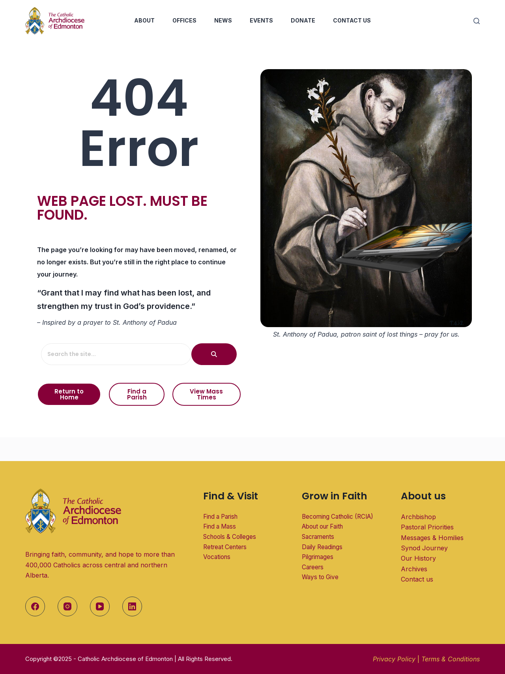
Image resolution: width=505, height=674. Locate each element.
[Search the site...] (114, 354)
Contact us (417, 579)
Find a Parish (220, 516)
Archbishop (418, 517)
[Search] (476, 21)
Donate (303, 20)
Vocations (216, 557)
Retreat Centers (225, 547)
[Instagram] (67, 606)
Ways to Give (320, 577)
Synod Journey (424, 548)
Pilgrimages (317, 557)
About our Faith (322, 526)
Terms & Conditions (450, 659)
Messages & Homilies (432, 538)
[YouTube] (100, 606)
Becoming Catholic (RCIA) (338, 516)
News (223, 20)
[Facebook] (35, 606)
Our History (418, 558)
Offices (184, 20)
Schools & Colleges (229, 536)
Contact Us (352, 20)
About (144, 20)
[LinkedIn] (132, 606)
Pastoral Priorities (427, 527)
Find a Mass (219, 526)
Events (261, 20)
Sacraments (318, 536)
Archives (414, 569)
